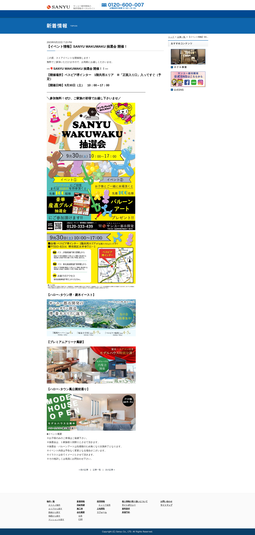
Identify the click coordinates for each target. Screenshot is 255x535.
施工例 (140, 13)
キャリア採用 (104, 505)
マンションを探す (56, 519)
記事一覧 (181, 37)
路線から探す (54, 512)
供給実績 (113, 13)
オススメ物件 (54, 505)
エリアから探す (55, 509)
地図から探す (54, 516)
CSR (80, 519)
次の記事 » (110, 470)
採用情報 (167, 13)
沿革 (80, 516)
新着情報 (194, 13)
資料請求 (186, 5)
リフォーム (102, 512)
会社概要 (87, 13)
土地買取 (101, 509)
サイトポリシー (129, 505)
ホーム (60, 13)
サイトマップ (166, 505)
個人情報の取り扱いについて (135, 501)
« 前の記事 (83, 470)
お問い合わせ (171, 5)
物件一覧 (51, 501)
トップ (171, 37)
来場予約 (201, 5)
